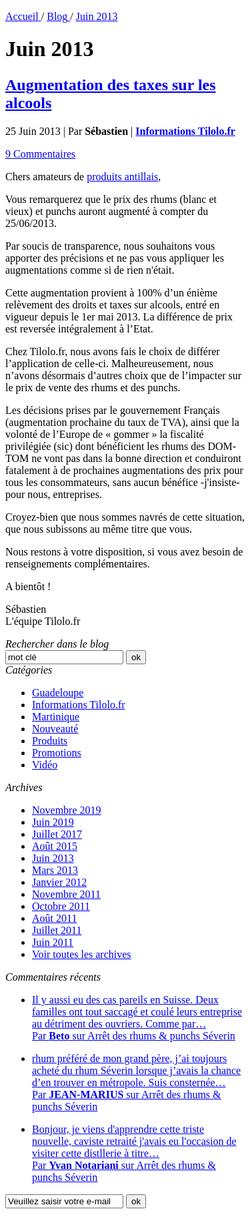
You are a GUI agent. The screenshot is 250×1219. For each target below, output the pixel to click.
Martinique (55, 716)
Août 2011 (54, 918)
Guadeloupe (57, 692)
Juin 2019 (53, 822)
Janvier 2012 (59, 882)
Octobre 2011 (61, 906)
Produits (49, 740)
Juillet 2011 (57, 930)
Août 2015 (54, 846)
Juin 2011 (52, 942)
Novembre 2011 (66, 894)
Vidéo (44, 764)
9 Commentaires (40, 154)
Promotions (56, 752)
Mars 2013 (55, 870)
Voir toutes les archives (81, 954)
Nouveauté (55, 728)
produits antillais (122, 176)
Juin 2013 (53, 858)
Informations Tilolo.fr (78, 704)
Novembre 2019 (66, 810)
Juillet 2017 (57, 834)
